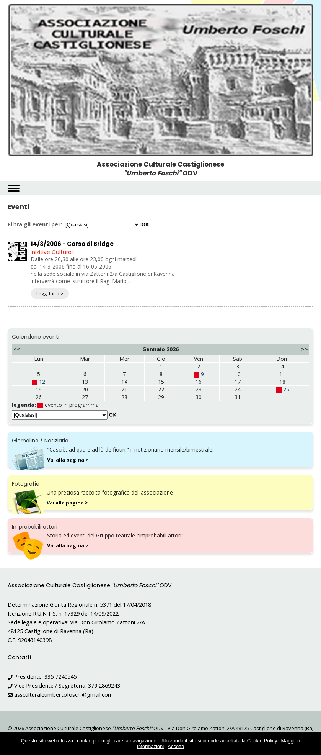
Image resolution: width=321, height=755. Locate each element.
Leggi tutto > (49, 293)
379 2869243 (104, 685)
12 (42, 381)
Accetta (176, 746)
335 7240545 (60, 676)
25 (286, 389)
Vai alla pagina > (67, 459)
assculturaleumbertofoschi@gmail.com (63, 694)
